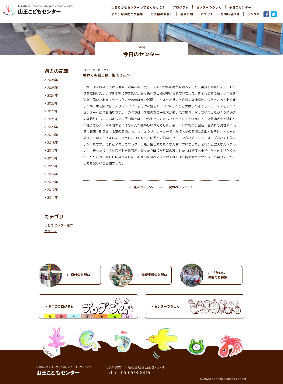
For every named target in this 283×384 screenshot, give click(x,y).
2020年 (52, 127)
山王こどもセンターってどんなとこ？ (138, 7)
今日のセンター (240, 7)
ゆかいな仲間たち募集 (127, 14)
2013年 (52, 182)
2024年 (52, 95)
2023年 (52, 103)
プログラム (181, 7)
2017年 (52, 150)
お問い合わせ (230, 14)
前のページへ (141, 187)
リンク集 (253, 14)
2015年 (52, 166)
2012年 (52, 189)
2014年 (52, 174)
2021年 (52, 119)
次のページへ (181, 187)
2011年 (52, 197)
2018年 (52, 142)
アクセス (206, 14)
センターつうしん (209, 7)
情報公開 (186, 14)
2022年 (52, 111)
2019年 (52, 135)
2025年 (52, 87)
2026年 (52, 80)
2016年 (52, 158)
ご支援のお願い (162, 14)
